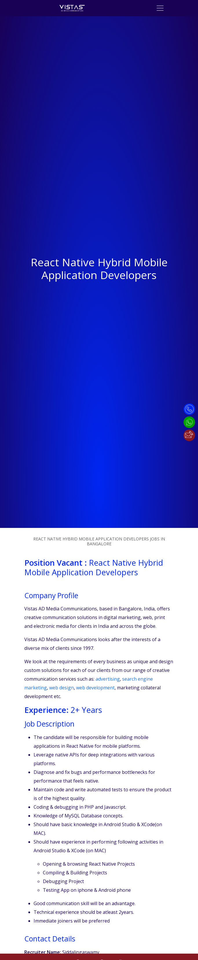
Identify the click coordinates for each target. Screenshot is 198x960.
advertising (108, 679)
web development (95, 687)
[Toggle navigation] (160, 8)
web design (61, 687)
